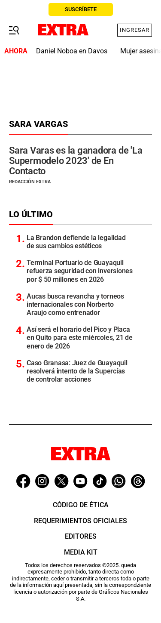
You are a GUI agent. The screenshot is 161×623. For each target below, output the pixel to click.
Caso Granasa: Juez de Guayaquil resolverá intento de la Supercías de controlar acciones (77, 371)
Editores (81, 536)
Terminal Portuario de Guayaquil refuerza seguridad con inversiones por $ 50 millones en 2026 (80, 271)
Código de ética (81, 505)
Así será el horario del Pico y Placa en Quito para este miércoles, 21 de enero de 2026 (80, 337)
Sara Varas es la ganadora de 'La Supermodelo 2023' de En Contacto (75, 160)
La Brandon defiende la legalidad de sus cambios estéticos (76, 242)
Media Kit (80, 552)
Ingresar (134, 30)
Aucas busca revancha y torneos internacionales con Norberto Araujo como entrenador (75, 304)
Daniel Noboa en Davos (71, 51)
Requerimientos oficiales (80, 521)
